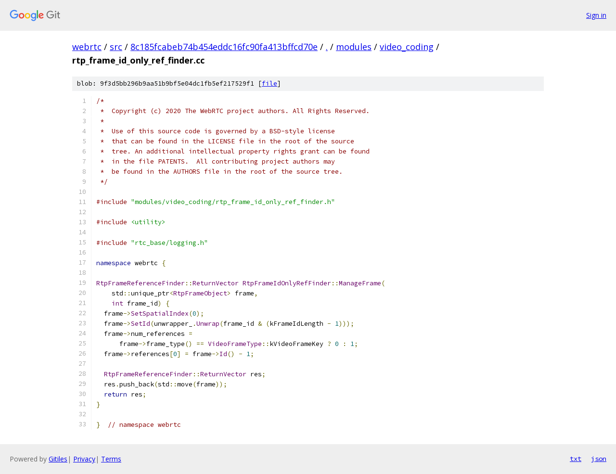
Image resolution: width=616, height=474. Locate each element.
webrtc (87, 46)
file (269, 83)
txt (575, 458)
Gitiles (58, 458)
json (598, 458)
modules (354, 46)
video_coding (407, 46)
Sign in (596, 15)
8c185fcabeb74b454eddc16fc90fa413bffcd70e (224, 46)
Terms (111, 458)
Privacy (84, 458)
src (116, 46)
